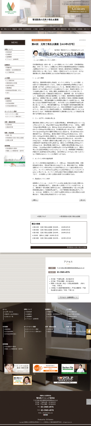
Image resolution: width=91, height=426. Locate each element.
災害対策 (9, 124)
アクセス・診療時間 (12, 59)
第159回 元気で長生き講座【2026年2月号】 (47, 232)
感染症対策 (9, 127)
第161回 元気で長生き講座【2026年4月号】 (47, 227)
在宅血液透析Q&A (11, 106)
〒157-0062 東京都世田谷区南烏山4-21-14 (70, 268)
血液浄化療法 (10, 85)
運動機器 (9, 88)
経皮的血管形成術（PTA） (14, 90)
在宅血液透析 (10, 103)
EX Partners (49, 419)
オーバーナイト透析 (11, 111)
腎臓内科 (14, 29)
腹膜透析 (9, 101)
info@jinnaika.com (48, 413)
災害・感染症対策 (10, 122)
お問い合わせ (9, 311)
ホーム (5, 309)
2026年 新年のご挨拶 (41, 235)
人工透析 (7, 78)
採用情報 (7, 145)
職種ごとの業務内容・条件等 (15, 151)
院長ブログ (87, 29)
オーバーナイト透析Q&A (13, 116)
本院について (9, 49)
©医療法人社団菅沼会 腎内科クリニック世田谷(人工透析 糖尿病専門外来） (43, 422)
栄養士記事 (9, 140)
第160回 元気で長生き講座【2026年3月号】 (47, 230)
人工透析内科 (10, 72)
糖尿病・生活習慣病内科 (25, 29)
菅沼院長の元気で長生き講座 (15, 137)
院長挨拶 (9, 52)
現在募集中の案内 (11, 148)
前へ (35, 200)
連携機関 (9, 57)
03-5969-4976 (63, 272)
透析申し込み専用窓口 (11, 314)
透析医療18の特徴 (11, 83)
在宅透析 (7, 98)
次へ (83, 200)
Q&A (7, 92)
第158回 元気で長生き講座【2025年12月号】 (47, 238)
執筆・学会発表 (9, 132)
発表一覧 (9, 135)
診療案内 (7, 65)
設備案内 (9, 54)
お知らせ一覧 (9, 316)
